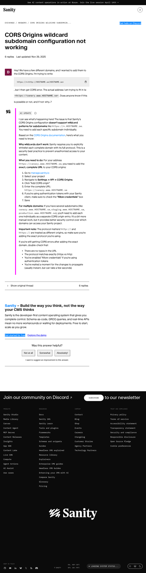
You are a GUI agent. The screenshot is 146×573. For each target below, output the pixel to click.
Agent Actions (10, 464)
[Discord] (36, 568)
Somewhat (44, 353)
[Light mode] (130, 566)
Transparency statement (122, 428)
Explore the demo (37, 335)
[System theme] (135, 566)
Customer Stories (84, 441)
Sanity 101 (44, 419)
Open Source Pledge (120, 441)
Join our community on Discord (38, 397)
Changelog (80, 437)
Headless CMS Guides (50, 468)
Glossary (43, 482)
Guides (42, 446)
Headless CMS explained (51, 450)
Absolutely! (62, 353)
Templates (44, 437)
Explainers (44, 459)
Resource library (48, 455)
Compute (7, 459)
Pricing (43, 486)
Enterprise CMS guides (51, 464)
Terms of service (119, 419)
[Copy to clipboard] (85, 81)
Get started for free (15, 335)
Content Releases (12, 437)
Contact (79, 414)
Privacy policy (118, 414)
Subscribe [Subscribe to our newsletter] (94, 398)
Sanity (10, 305)
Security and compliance (123, 432)
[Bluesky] (20, 568)
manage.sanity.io (40, 173)
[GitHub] (4, 568)
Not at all (28, 353)
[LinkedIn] (15, 568)
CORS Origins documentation (49, 135)
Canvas (6, 423)
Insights (8, 441)
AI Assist (8, 468)
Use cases (8, 473)
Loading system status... (103, 566)
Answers (22, 23)
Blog (77, 419)
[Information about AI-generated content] (35, 113)
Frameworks (44, 432)
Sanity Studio (10, 414)
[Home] (9, 9)
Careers (79, 432)
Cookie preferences (120, 446)
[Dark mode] (140, 566)
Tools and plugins (48, 428)
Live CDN (8, 455)
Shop (77, 423)
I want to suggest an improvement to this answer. (47, 360)
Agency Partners (83, 446)
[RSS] (31, 568)
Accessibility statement (123, 423)
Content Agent (10, 428)
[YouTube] (10, 568)
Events (78, 428)
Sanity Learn (46, 423)
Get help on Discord (130, 23)
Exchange (10, 23)
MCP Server (9, 432)
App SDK (7, 446)
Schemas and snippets (50, 441)
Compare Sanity (47, 477)
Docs (41, 414)
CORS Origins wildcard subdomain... (50, 23)
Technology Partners (85, 450)
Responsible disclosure (122, 437)
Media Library (10, 419)
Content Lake (10, 450)
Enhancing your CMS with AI (54, 473)
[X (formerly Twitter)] (26, 568)
